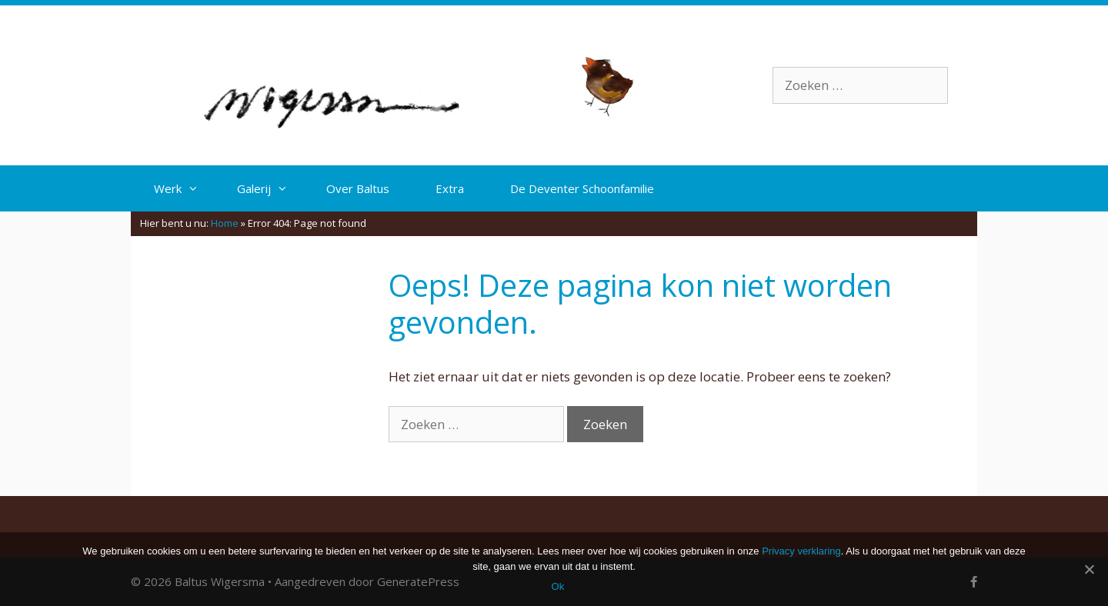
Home (225, 223)
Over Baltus (357, 188)
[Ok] (1088, 569)
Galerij (270, 188)
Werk (184, 188)
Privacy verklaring (801, 551)
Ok (557, 586)
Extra (450, 188)
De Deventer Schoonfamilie (582, 188)
